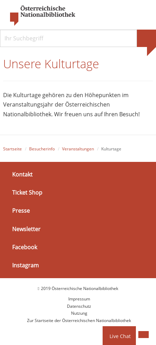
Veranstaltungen (78, 149)
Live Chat (120, 336)
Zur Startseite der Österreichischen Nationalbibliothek (79, 320)
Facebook (24, 247)
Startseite (12, 149)
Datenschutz (79, 306)
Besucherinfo (42, 149)
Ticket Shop (27, 192)
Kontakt (22, 174)
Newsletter (26, 229)
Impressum (79, 299)
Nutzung (79, 313)
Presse (21, 210)
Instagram (25, 265)
